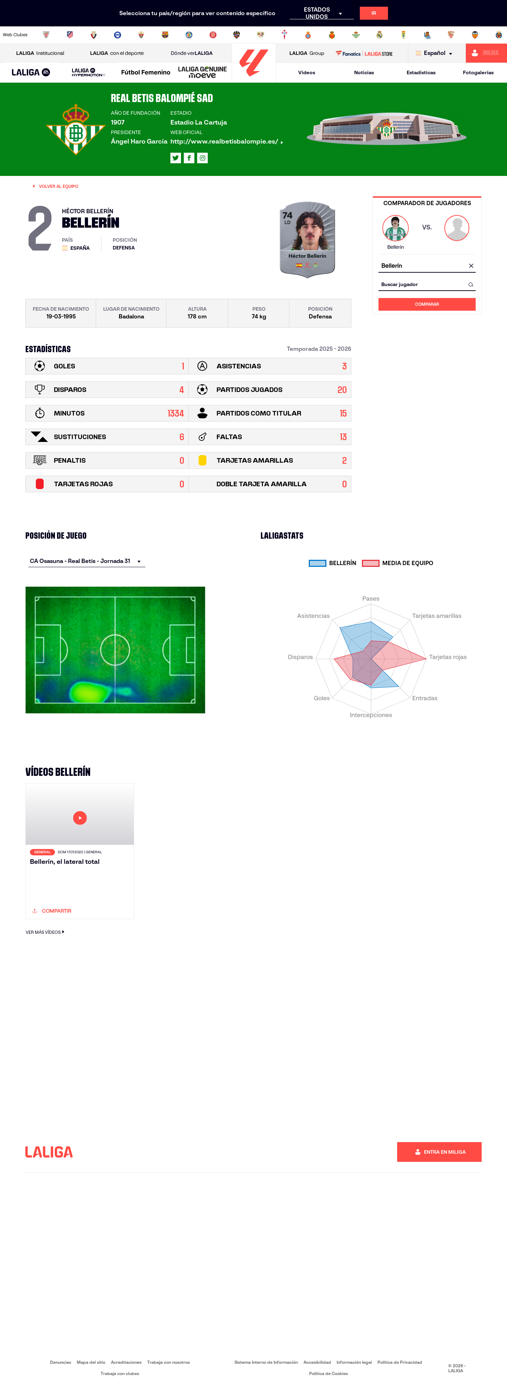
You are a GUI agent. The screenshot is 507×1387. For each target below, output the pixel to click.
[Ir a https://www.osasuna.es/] (93, 35)
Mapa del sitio (91, 1362)
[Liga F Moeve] (146, 73)
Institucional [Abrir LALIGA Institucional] (40, 53)
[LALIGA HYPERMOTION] (88, 72)
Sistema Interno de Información (266, 1362)
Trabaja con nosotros (168, 1362)
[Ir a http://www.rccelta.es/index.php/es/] (284, 35)
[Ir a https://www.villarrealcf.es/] (499, 35)
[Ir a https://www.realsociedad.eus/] (427, 35)
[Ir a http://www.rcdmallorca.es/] (332, 35)
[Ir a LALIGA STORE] (364, 53)
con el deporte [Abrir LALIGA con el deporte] (117, 53)
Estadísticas (421, 72)
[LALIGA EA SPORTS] (31, 73)
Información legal (354, 1362)
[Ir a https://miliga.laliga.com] (486, 53)
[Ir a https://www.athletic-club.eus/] (46, 35)
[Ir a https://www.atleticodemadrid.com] (69, 35)
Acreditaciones (126, 1362)
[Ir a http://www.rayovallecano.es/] (260, 35)
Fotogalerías (478, 72)
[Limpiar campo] (471, 266)
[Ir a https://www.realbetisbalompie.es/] (356, 35)
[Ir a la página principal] (254, 79)
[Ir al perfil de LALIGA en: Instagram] (202, 158)
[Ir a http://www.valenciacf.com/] (475, 35)
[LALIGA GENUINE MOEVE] (202, 73)
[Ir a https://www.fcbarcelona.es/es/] (165, 35)
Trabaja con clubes (120, 1373)
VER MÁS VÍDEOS (46, 932)
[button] (31, 72)
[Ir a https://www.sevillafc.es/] (451, 35)
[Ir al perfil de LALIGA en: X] (175, 158)
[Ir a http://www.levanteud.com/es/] (236, 35)
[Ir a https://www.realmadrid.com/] (379, 35)
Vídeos (306, 72)
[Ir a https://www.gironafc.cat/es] (213, 35)
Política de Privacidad (399, 1362)
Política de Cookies (328, 1373)
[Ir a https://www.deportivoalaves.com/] (117, 35)
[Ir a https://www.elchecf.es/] (141, 35)
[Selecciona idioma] (435, 53)
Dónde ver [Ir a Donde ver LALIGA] (192, 53)
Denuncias (60, 1362)
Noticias (364, 72)
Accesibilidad (317, 1362)
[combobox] (427, 266)
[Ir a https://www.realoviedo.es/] (403, 35)
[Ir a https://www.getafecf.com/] (189, 35)
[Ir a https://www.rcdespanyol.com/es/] (308, 35)
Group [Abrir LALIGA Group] (306, 53)
